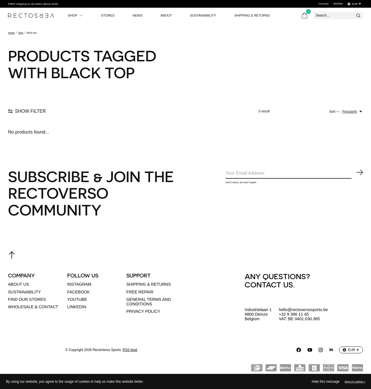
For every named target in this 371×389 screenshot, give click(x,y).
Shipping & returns (148, 284)
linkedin (76, 307)
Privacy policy (143, 311)
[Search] (338, 15)
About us (18, 284)
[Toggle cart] (304, 15)
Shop (76, 15)
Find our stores (27, 299)
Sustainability (208, 15)
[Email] (294, 173)
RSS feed (130, 350)
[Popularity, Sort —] (352, 111)
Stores (110, 15)
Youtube (77, 299)
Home (11, 32)
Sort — (334, 112)
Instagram (79, 284)
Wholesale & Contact (33, 307)
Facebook (78, 292)
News (140, 15)
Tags (20, 32)
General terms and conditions (148, 301)
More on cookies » (355, 381)
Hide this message (326, 382)
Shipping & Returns (259, 15)
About (170, 15)
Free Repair (139, 292)
